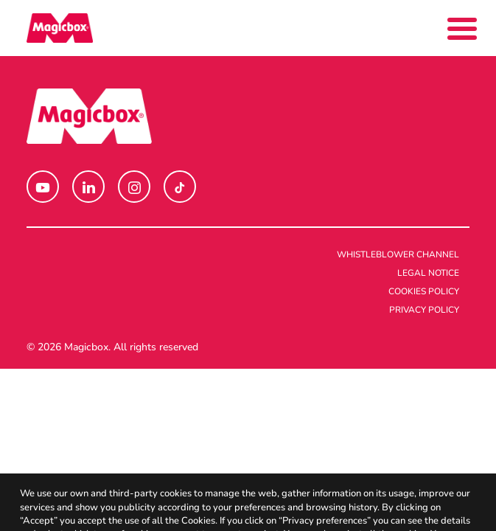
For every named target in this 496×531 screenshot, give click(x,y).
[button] (43, 186)
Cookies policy (423, 291)
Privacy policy (424, 310)
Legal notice (428, 273)
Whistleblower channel (398, 254)
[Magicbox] (60, 28)
